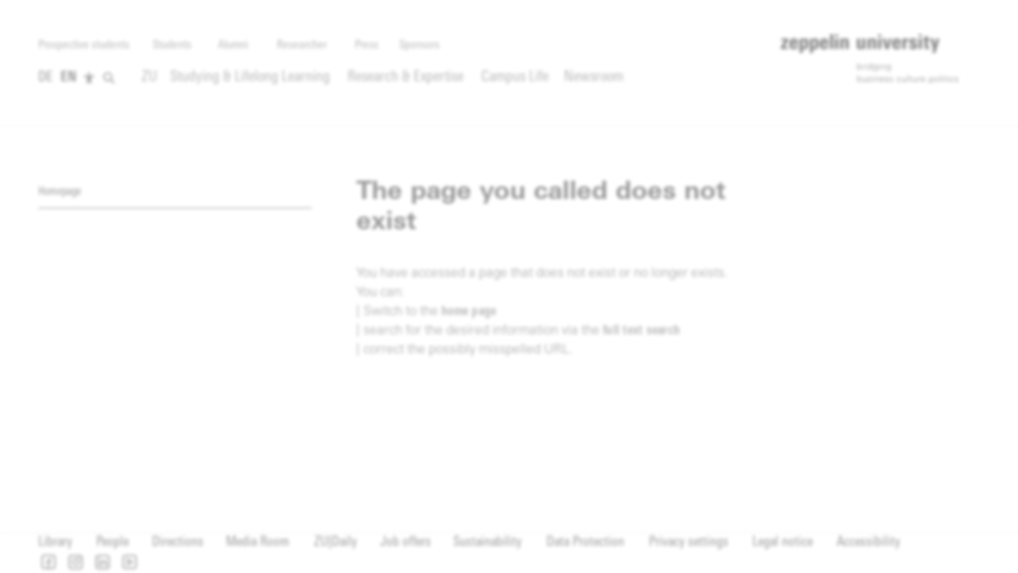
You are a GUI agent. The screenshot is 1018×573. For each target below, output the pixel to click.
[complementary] (288, 138)
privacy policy (532, 262)
